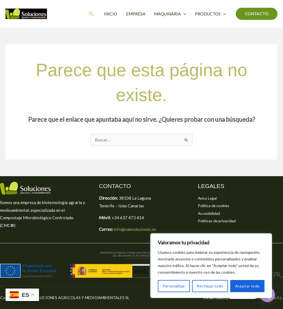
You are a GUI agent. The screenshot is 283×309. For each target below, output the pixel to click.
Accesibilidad (210, 213)
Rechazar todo (210, 286)
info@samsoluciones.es (135, 229)
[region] (211, 265)
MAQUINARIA (171, 13)
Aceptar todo (247, 286)
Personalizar (174, 286)
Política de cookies (215, 205)
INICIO (112, 13)
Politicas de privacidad (218, 220)
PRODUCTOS (210, 13)
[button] (93, 13)
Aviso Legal (208, 198)
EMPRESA (136, 13)
